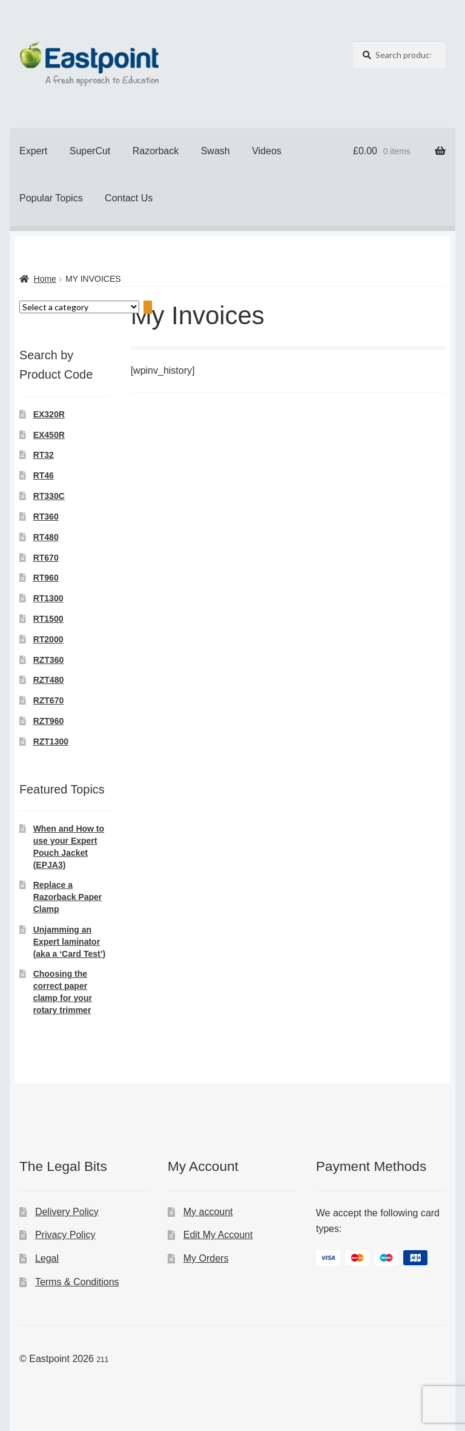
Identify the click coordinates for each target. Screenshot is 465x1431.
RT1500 (48, 619)
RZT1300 (50, 741)
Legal (47, 1258)
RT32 (43, 455)
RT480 (46, 537)
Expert (33, 151)
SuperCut (90, 151)
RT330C (49, 496)
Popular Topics (51, 198)
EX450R (49, 435)
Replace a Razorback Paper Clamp (67, 897)
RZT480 (48, 680)
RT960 (46, 577)
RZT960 (48, 721)
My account (208, 1212)
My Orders (206, 1258)
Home (45, 279)
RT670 (46, 557)
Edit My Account (218, 1235)
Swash (215, 151)
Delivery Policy (67, 1212)
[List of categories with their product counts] (79, 307)
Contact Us (129, 198)
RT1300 (48, 598)
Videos (267, 151)
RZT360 (48, 660)
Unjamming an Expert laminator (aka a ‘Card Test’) (69, 942)
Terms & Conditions (77, 1282)
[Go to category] (147, 308)
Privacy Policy (65, 1235)
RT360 (46, 516)
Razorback (156, 151)
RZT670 (48, 700)
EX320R (49, 414)
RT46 (43, 475)
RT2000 (48, 639)
